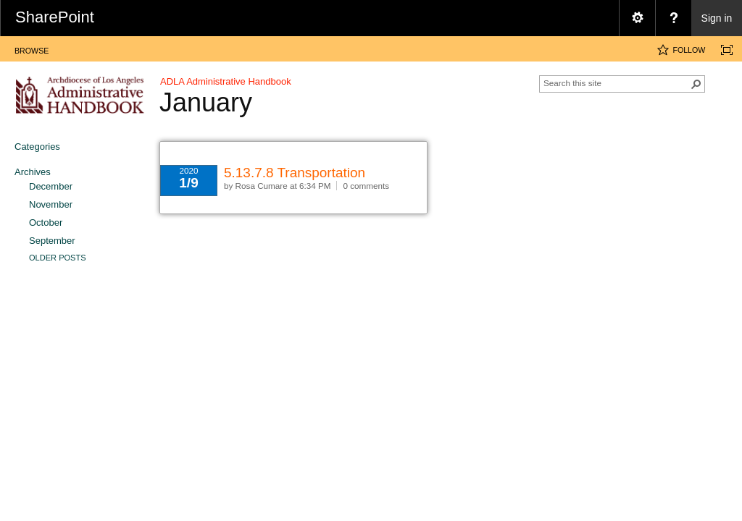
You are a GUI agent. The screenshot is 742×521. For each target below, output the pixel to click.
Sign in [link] (717, 18)
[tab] (32, 48)
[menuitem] (637, 18)
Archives (32, 171)
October (45, 222)
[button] (696, 84)
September (52, 240)
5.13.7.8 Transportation (294, 172)
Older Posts (57, 257)
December (50, 186)
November (50, 204)
